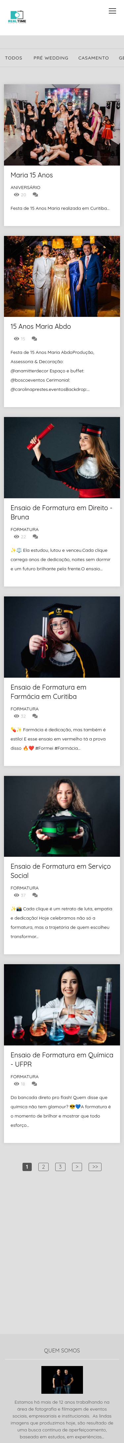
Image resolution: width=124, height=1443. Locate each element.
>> (95, 1166)
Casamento (93, 58)
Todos (13, 58)
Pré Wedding (50, 58)
